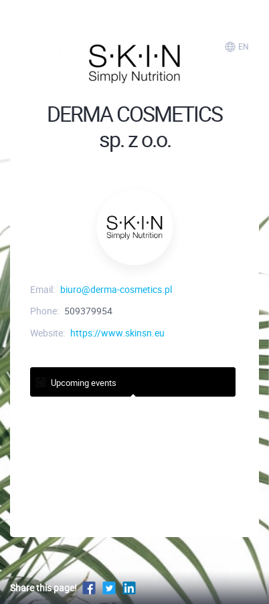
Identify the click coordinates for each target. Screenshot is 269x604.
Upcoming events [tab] (75, 381)
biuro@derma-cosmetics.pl (116, 289)
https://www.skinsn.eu (117, 332)
